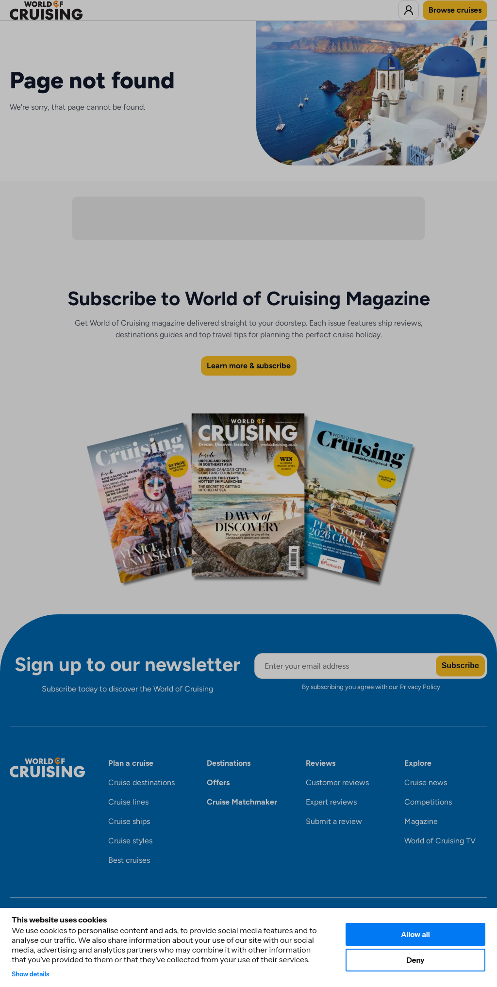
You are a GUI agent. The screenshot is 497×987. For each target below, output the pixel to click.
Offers (218, 782)
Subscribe (460, 665)
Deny (415, 960)
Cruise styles (130, 840)
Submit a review (334, 821)
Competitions (428, 801)
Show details (31, 974)
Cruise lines (128, 801)
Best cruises (129, 860)
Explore (417, 763)
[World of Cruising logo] (61, 10)
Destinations (228, 763)
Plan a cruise (130, 763)
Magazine (421, 821)
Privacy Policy (420, 687)
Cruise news (425, 782)
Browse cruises (455, 10)
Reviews (320, 763)
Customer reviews (337, 782)
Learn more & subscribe (249, 365)
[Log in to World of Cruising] (408, 10)
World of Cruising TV (440, 840)
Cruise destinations (141, 782)
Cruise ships (129, 821)
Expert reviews (331, 801)
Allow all (415, 934)
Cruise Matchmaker (242, 801)
